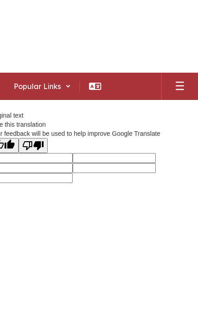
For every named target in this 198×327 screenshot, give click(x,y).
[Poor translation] (33, 145)
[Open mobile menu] (180, 86)
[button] (42, 86)
